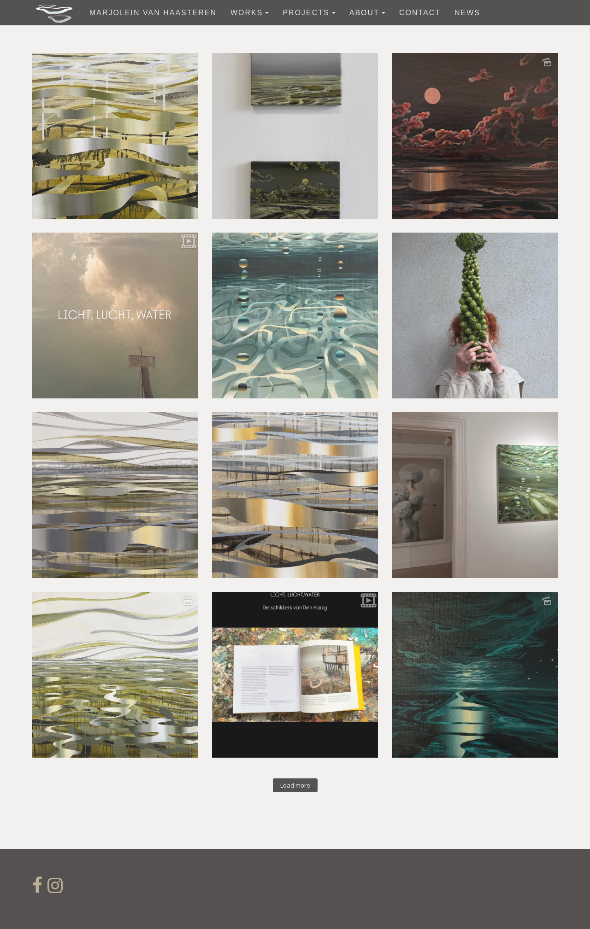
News (467, 13)
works (249, 13)
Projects (309, 13)
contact (420, 13)
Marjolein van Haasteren (153, 13)
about (367, 13)
